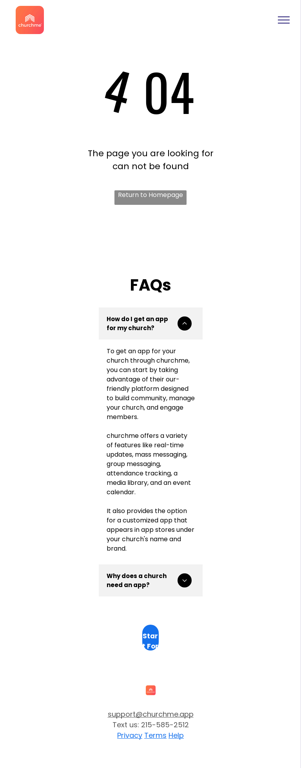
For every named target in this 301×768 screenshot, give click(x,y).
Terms (155, 735)
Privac (127, 735)
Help (176, 735)
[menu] (284, 20)
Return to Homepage (150, 194)
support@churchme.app (151, 714)
